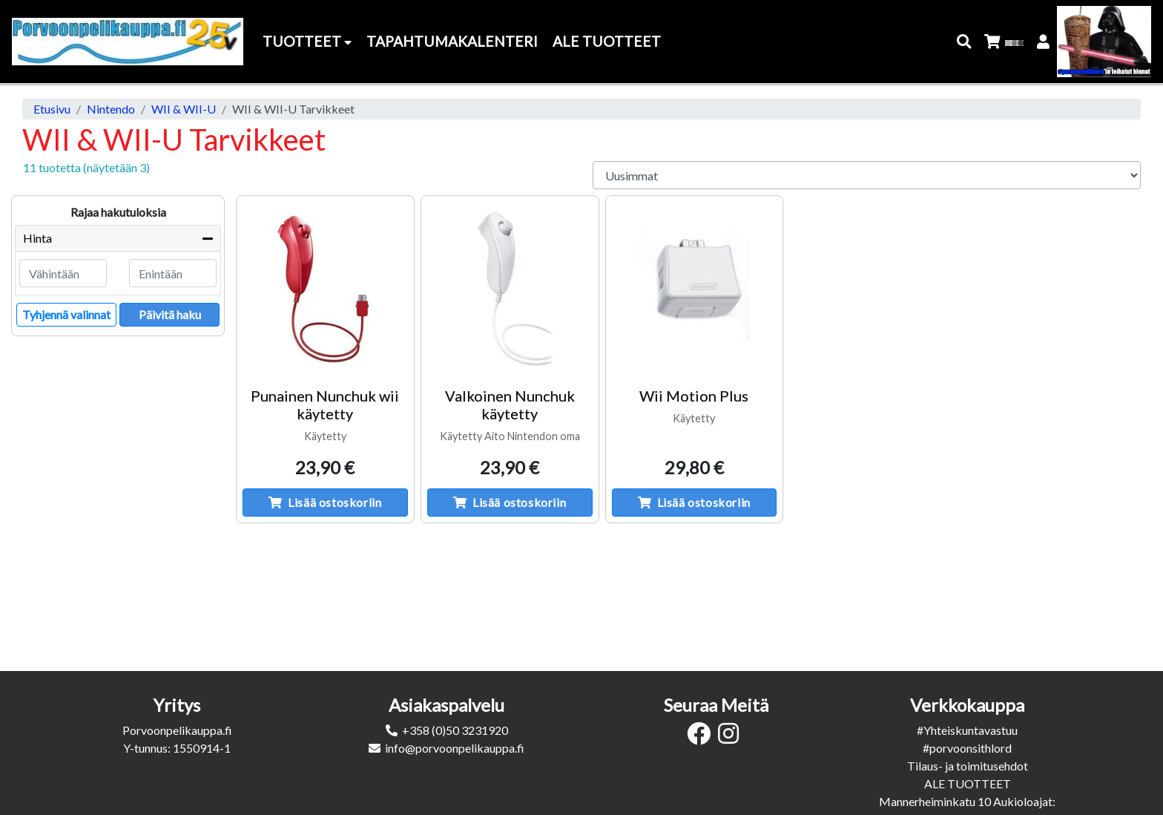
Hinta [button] (37, 238)
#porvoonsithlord (967, 748)
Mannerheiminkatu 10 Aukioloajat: (967, 801)
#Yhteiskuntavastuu (967, 730)
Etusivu (51, 109)
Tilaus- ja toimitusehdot (967, 766)
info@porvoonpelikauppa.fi (454, 748)
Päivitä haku (170, 314)
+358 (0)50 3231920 (455, 730)
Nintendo (111, 109)
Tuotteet (307, 41)
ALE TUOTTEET (967, 783)
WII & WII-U (183, 109)
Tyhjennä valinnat (66, 314)
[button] (964, 42)
